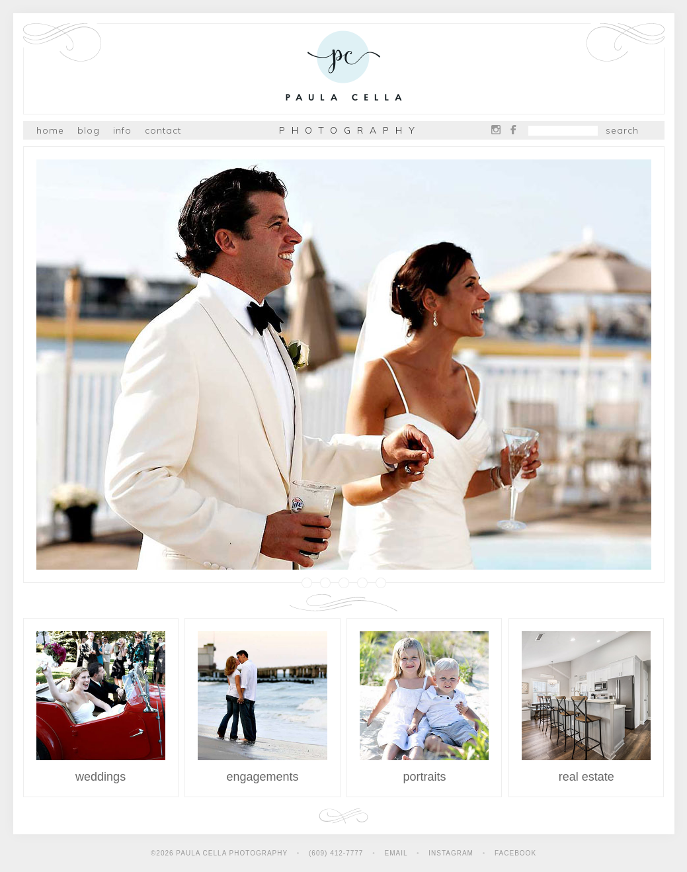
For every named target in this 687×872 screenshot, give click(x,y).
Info (122, 130)
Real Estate (586, 707)
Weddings (100, 707)
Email (396, 853)
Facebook (513, 129)
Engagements (262, 707)
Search (622, 130)
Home (50, 130)
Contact (163, 130)
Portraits (424, 707)
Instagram (496, 129)
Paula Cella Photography (344, 68)
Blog (88, 130)
